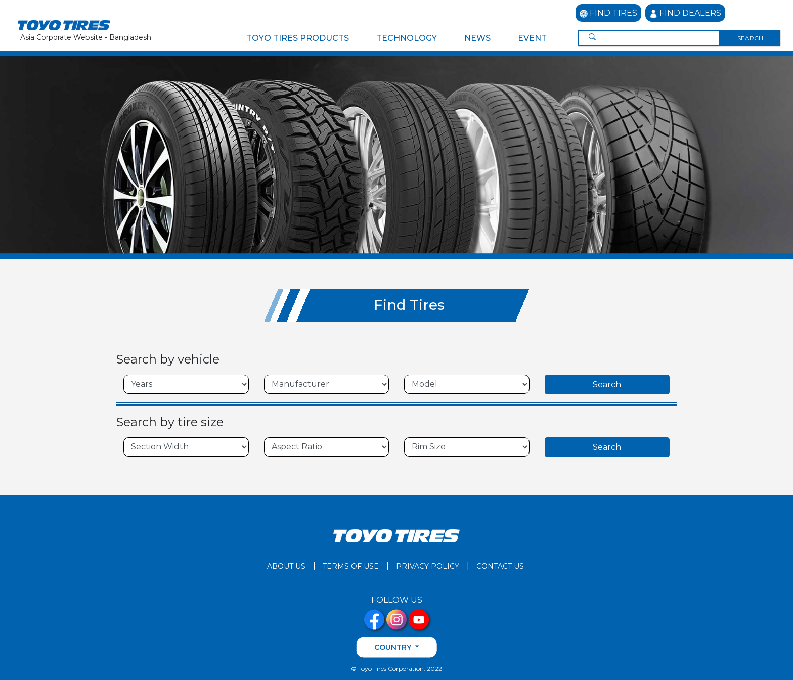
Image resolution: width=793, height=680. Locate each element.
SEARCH (750, 38)
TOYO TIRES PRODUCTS (297, 38)
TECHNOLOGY (406, 38)
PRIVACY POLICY (427, 565)
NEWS (477, 38)
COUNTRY (393, 646)
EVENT (532, 38)
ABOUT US (286, 565)
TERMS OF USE (351, 565)
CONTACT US (500, 565)
